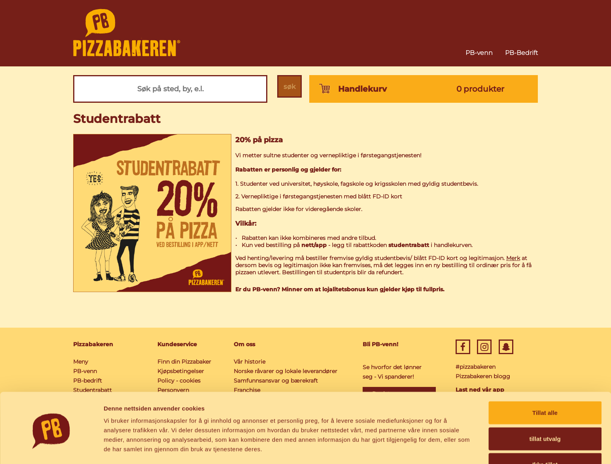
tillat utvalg (544, 412)
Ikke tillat (545, 438)
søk (288, 89)
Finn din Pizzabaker (184, 361)
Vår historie (249, 361)
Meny (80, 361)
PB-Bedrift (521, 53)
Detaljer (421, 448)
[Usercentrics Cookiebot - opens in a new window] (51, 449)
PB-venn (479, 53)
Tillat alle (545, 386)
